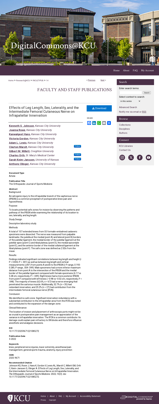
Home (11, 80)
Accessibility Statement (90, 396)
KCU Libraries (126, 146)
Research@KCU (23, 80)
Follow (77, 146)
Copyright (52, 400)
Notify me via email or (132, 111)
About (52, 396)
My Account (71, 396)
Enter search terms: (129, 88)
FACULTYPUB (38, 80)
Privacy (43, 400)
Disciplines (124, 129)
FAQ (60, 396)
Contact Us (125, 150)
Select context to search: (132, 96)
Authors (123, 133)
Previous (91, 80)
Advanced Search (128, 107)
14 (47, 80)
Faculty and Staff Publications (74, 90)
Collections (125, 124)
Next (102, 80)
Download (99, 108)
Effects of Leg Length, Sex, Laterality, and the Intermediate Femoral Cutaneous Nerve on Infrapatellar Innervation (44, 111)
